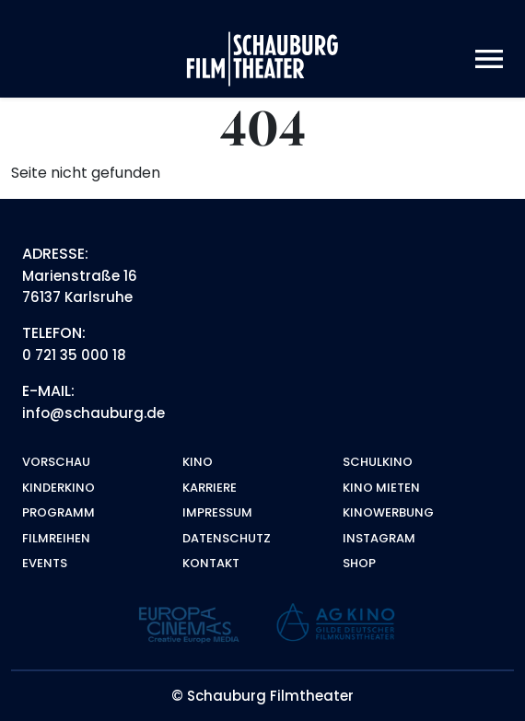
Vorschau (56, 462)
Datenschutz (226, 538)
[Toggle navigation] (489, 59)
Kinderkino (58, 487)
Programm (58, 512)
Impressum (217, 512)
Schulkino (378, 462)
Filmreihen (56, 538)
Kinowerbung (388, 512)
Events (44, 563)
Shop (359, 563)
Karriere (209, 487)
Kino (197, 462)
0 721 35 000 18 (74, 355)
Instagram (379, 538)
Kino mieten (381, 487)
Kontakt (210, 563)
